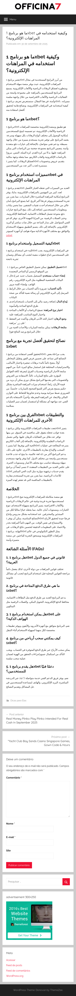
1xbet (9, 235)
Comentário (14, 777)
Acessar (10, 960)
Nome (10, 823)
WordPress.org (14, 975)
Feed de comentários (18, 970)
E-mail (10, 837)
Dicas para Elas (18, 700)
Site (8, 850)
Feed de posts (14, 965)
